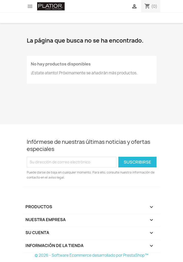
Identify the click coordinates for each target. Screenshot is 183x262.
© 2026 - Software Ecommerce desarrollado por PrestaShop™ (91, 255)
